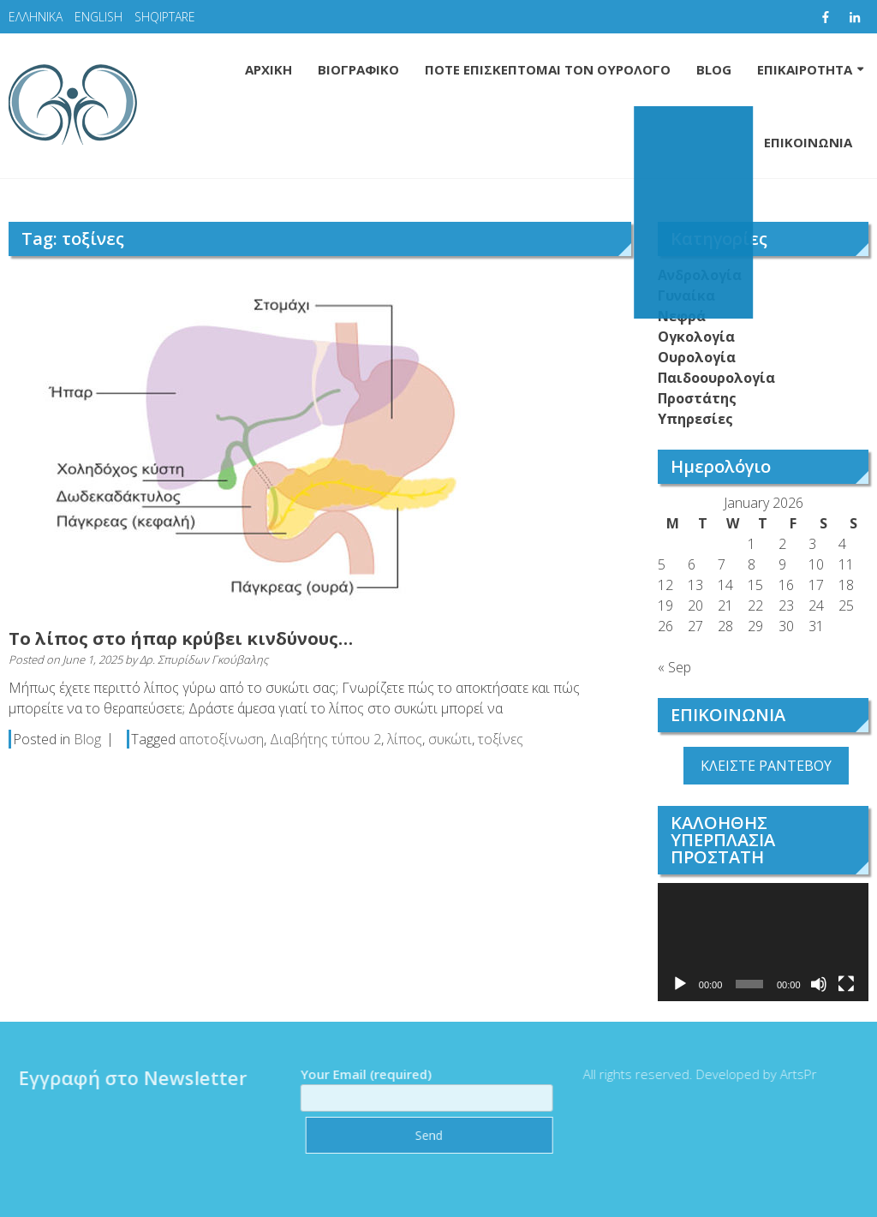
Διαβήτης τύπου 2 (325, 739)
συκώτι (450, 739)
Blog (87, 739)
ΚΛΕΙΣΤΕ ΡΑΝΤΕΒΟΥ (766, 765)
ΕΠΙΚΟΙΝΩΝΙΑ (808, 142)
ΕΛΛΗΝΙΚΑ (36, 17)
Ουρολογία (697, 357)
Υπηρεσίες (695, 418)
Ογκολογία (696, 336)
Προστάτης (697, 398)
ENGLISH (98, 17)
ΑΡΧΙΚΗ (268, 69)
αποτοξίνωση (221, 739)
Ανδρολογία (700, 274)
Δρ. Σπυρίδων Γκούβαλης (204, 659)
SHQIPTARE (164, 17)
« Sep (674, 667)
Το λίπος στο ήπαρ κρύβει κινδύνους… (181, 638)
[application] (763, 942)
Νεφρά (682, 316)
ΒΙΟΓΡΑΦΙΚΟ (358, 69)
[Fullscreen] (846, 984)
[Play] (680, 984)
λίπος (404, 739)
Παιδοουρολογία (716, 377)
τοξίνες (500, 739)
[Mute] (818, 984)
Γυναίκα (686, 295)
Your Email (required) (421, 1086)
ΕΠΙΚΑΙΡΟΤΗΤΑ (804, 69)
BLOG (713, 69)
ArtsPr (793, 1074)
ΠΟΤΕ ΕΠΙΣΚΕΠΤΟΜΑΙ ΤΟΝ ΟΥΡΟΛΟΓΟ (548, 69)
